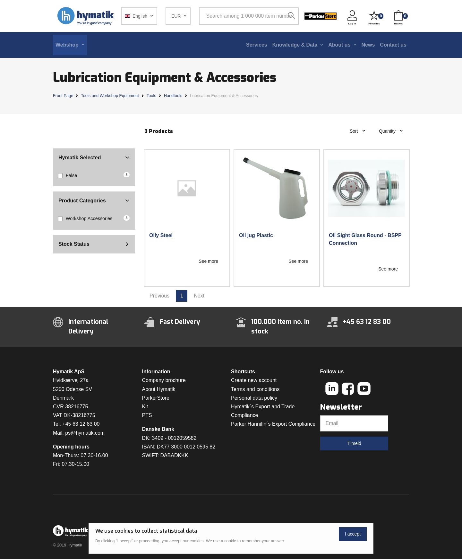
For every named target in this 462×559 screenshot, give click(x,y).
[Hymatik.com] (86, 16)
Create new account (254, 380)
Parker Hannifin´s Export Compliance (273, 424)
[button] (139, 16)
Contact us (393, 45)
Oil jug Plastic (256, 235)
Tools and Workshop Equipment (110, 95)
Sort (354, 131)
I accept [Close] (353, 534)
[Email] (354, 423)
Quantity (388, 131)
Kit (145, 406)
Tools (151, 95)
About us (339, 45)
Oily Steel (161, 235)
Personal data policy (254, 398)
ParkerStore (155, 398)
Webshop (67, 45)
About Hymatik (158, 389)
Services (256, 45)
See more (208, 261)
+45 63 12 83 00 (80, 424)
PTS (147, 415)
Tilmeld (354, 443)
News (368, 45)
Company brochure (164, 380)
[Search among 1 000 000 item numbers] (248, 16)
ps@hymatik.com (85, 433)
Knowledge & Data (294, 45)
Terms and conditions (255, 389)
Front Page (63, 95)
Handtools (173, 95)
